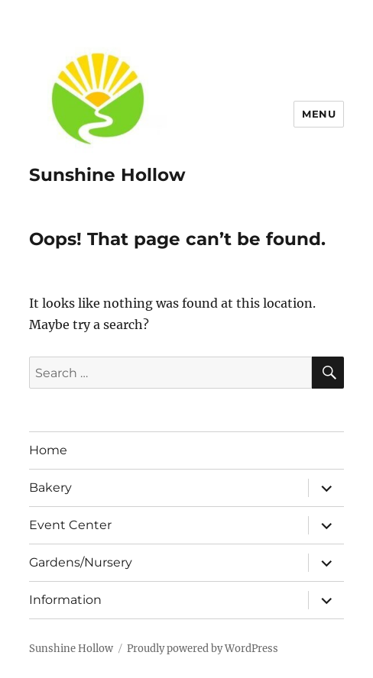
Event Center (70, 525)
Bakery (50, 487)
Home (48, 450)
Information (65, 599)
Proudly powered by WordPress (202, 648)
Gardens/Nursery (80, 562)
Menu (319, 114)
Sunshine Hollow (107, 175)
